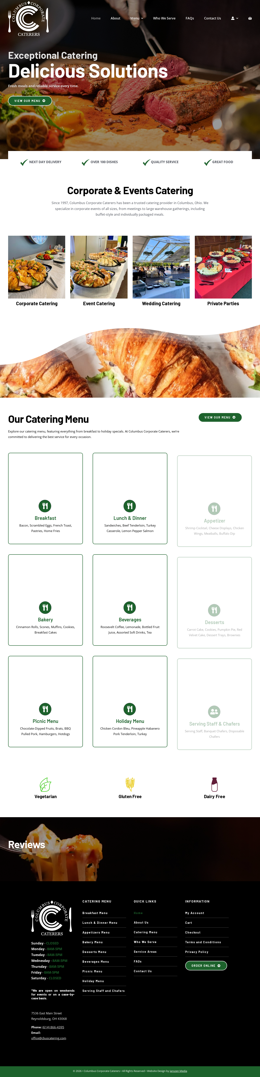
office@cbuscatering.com (48, 1039)
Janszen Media (178, 1072)
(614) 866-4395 (53, 1028)
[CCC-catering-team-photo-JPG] (51, 903)
